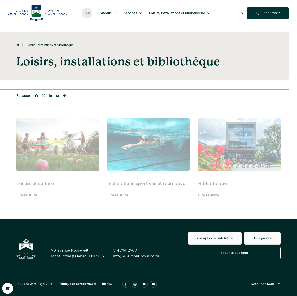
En (241, 13)
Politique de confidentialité (77, 286)
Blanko (107, 286)
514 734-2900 (125, 252)
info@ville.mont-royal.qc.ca (136, 258)
